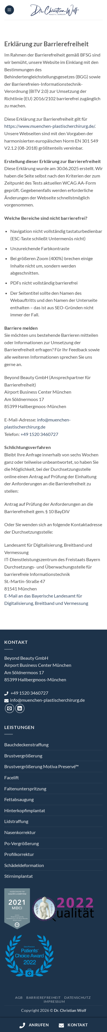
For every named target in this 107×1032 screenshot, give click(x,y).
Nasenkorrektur (20, 832)
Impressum (54, 1001)
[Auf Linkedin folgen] (20, 708)
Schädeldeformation (24, 865)
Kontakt (73, 1025)
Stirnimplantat (18, 876)
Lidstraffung (16, 821)
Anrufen (34, 1025)
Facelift (11, 777)
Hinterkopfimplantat (24, 810)
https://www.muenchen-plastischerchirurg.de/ (49, 126)
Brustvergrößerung (23, 755)
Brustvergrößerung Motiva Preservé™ (41, 766)
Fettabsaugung (19, 799)
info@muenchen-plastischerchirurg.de (44, 700)
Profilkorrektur (19, 854)
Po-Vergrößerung (21, 843)
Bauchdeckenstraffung (26, 744)
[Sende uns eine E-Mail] (9, 708)
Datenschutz (77, 997)
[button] (9, 10)
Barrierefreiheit (43, 997)
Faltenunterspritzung (25, 788)
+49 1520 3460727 (39, 434)
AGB (19, 997)
